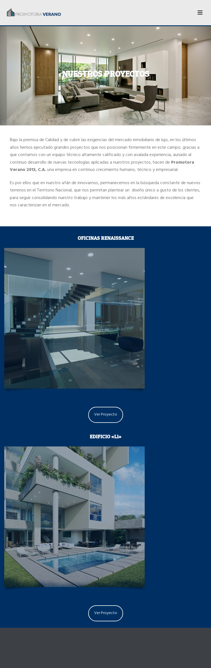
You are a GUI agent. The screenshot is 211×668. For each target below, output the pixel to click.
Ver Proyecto (105, 415)
